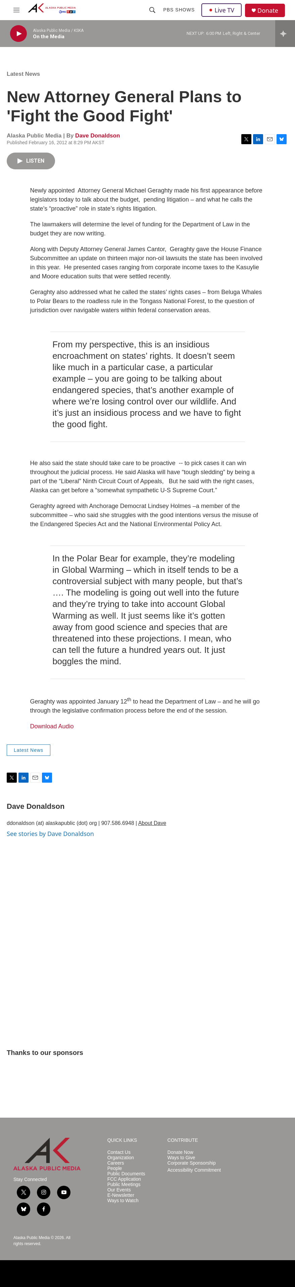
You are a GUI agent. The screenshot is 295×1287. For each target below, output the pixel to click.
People (114, 1168)
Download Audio (52, 726)
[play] (18, 34)
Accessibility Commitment (194, 1170)
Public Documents (126, 1173)
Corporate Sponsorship (191, 1163)
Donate (267, 10)
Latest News (23, 74)
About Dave (152, 823)
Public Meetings (124, 1184)
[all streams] (285, 33)
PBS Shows (179, 9)
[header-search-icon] (152, 10)
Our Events (119, 1189)
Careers (115, 1163)
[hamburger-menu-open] (16, 10)
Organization (120, 1157)
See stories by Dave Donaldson (50, 834)
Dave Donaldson (97, 135)
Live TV (221, 10)
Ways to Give (181, 1157)
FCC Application (124, 1179)
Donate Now (180, 1152)
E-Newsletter (120, 1195)
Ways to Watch (123, 1200)
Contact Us (119, 1152)
